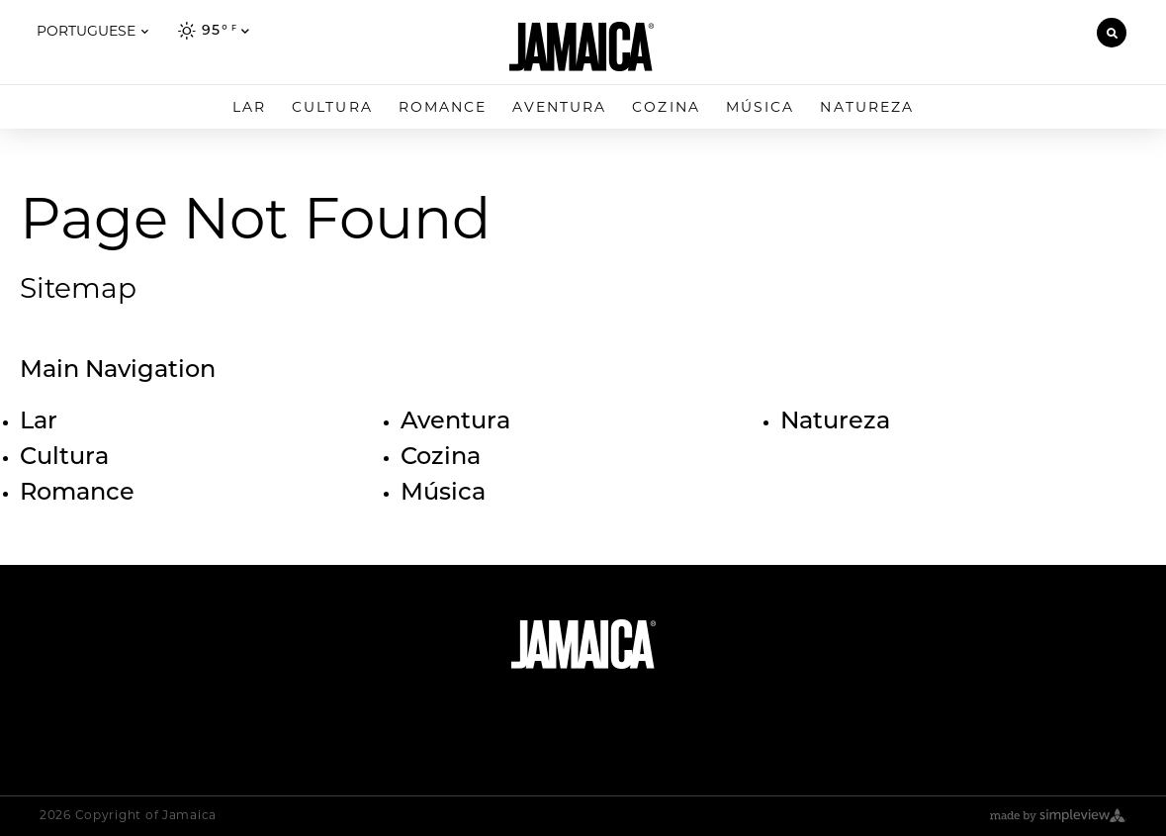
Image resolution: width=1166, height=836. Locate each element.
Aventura (559, 107)
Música (760, 107)
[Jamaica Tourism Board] (581, 46)
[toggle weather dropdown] (214, 29)
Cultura (332, 107)
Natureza (867, 107)
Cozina (666, 107)
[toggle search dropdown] (1111, 32)
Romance (443, 107)
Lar (249, 107)
